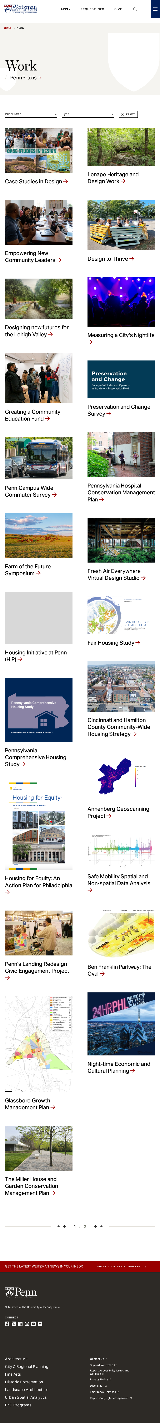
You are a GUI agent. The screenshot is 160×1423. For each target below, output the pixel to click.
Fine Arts (13, 1374)
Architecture (16, 1358)
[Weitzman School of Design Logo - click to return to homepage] (22, 11)
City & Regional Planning (26, 1366)
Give (118, 11)
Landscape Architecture (26, 1389)
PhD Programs (18, 1405)
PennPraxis (25, 77)
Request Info (92, 11)
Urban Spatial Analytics (26, 1397)
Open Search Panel (135, 11)
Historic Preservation (24, 1382)
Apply (66, 11)
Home (7, 28)
